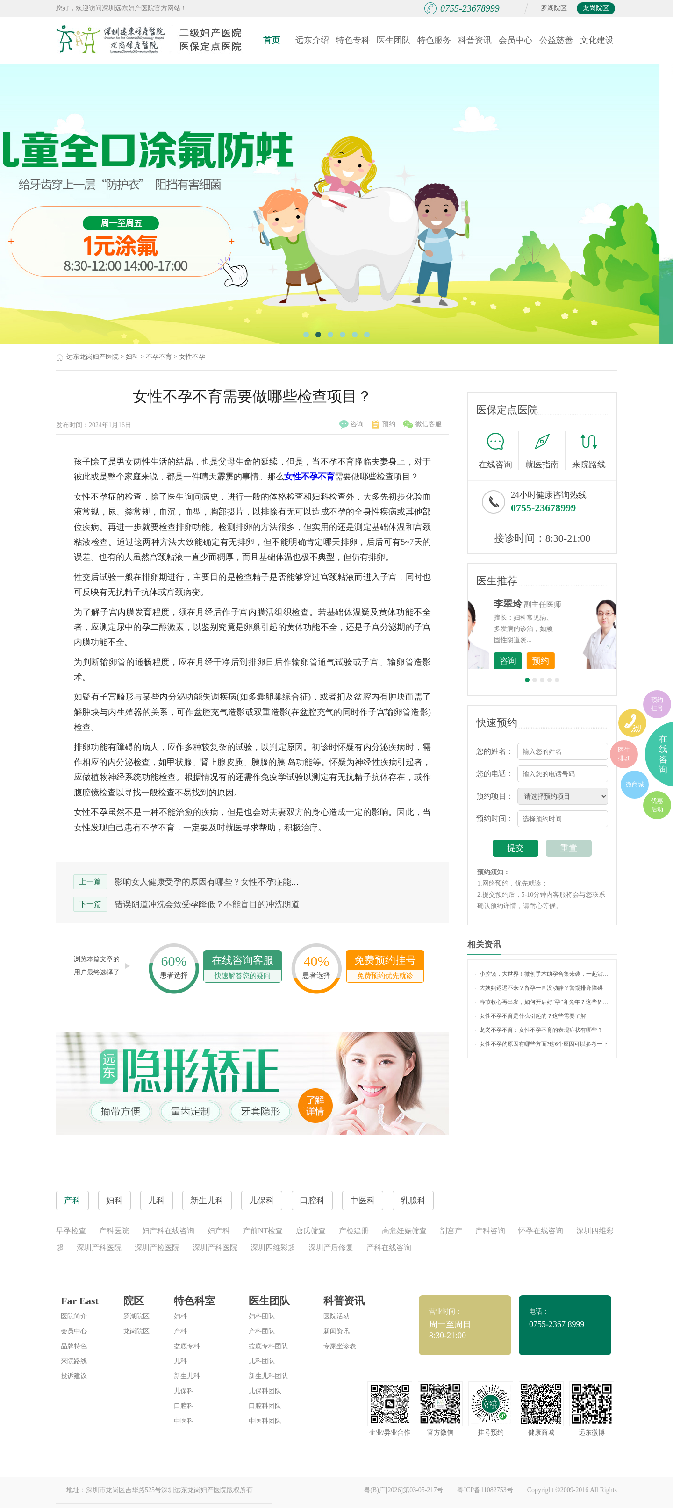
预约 (383, 424)
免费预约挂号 (385, 968)
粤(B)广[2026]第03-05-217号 (403, 1490)
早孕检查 (71, 1231)
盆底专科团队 (268, 1346)
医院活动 (336, 1316)
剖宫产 (451, 1231)
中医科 (183, 1420)
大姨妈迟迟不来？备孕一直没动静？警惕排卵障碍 (539, 988)
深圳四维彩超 (273, 1247)
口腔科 (183, 1405)
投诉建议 (74, 1375)
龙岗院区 (596, 8)
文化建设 (597, 40)
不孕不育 (159, 356)
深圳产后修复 (330, 1247)
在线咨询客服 (242, 968)
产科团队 (262, 1331)
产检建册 (354, 1231)
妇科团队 (262, 1316)
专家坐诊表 (339, 1346)
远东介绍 (312, 40)
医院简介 (74, 1316)
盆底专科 (187, 1346)
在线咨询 (499, 450)
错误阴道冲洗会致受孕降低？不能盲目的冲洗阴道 (207, 904)
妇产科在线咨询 (168, 1231)
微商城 (635, 784)
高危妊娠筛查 (404, 1231)
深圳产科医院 (99, 1247)
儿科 (180, 1361)
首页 (271, 40)
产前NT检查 (263, 1231)
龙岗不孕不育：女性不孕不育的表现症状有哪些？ (539, 1030)
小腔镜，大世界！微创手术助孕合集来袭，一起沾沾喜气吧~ (542, 974)
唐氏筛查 (311, 1231)
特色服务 (434, 40)
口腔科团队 (265, 1405)
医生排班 (624, 754)
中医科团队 (265, 1420)
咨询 (351, 424)
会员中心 (515, 40)
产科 (180, 1331)
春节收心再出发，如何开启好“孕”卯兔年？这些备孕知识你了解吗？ (542, 1002)
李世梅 (557, 604)
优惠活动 (657, 805)
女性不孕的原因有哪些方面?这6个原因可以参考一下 (541, 1044)
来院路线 (589, 451)
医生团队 (393, 40)
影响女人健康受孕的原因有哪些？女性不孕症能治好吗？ (220, 881)
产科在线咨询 (388, 1247)
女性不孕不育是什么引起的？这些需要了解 (530, 1016)
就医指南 (545, 450)
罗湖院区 (554, 8)
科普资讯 (475, 40)
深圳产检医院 (157, 1247)
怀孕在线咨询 (540, 1231)
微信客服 (422, 424)
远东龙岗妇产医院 (92, 356)
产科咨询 (490, 1231)
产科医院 (114, 1231)
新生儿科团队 (268, 1375)
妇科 (132, 356)
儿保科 (183, 1390)
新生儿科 (187, 1375)
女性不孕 (192, 356)
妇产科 (219, 1231)
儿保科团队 (265, 1390)
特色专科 (353, 40)
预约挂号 (657, 704)
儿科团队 (262, 1361)
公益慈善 (556, 40)
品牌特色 (74, 1346)
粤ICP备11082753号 (485, 1490)
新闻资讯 (336, 1331)
